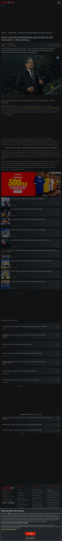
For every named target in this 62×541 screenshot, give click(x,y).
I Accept (30, 533)
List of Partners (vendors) (8, 529)
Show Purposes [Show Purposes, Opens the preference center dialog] (30, 538)
